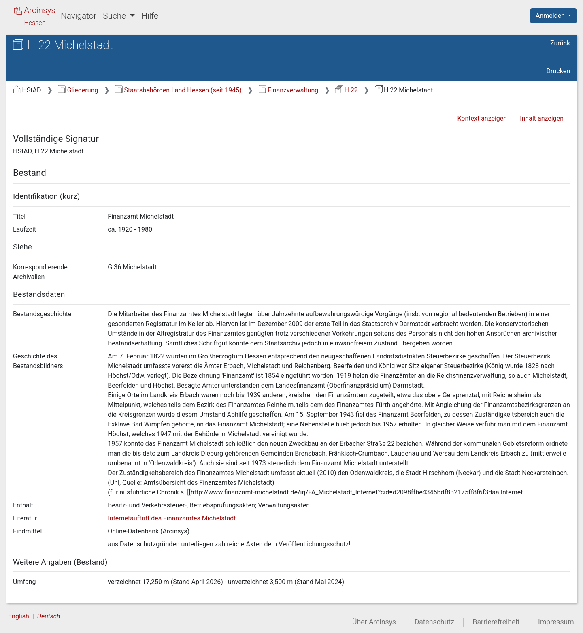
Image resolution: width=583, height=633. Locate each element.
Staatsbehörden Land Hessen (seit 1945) (178, 90)
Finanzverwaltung (289, 90)
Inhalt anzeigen (542, 118)
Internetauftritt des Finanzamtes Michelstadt (172, 518)
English (18, 616)
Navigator (78, 16)
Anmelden (551, 15)
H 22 (346, 90)
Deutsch (48, 616)
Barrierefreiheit (496, 622)
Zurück (560, 43)
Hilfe (149, 16)
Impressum (556, 622)
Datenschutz (434, 622)
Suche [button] (115, 16)
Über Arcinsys (374, 622)
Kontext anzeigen (482, 118)
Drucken (558, 71)
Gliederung (78, 90)
